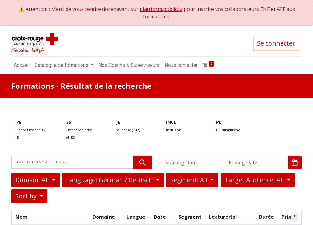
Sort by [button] (26, 196)
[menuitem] (21, 65)
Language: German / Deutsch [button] (110, 180)
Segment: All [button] (189, 180)
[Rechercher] (142, 162)
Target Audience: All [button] (255, 180)
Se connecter (276, 43)
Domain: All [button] (32, 180)
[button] (295, 162)
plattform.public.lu (161, 9)
